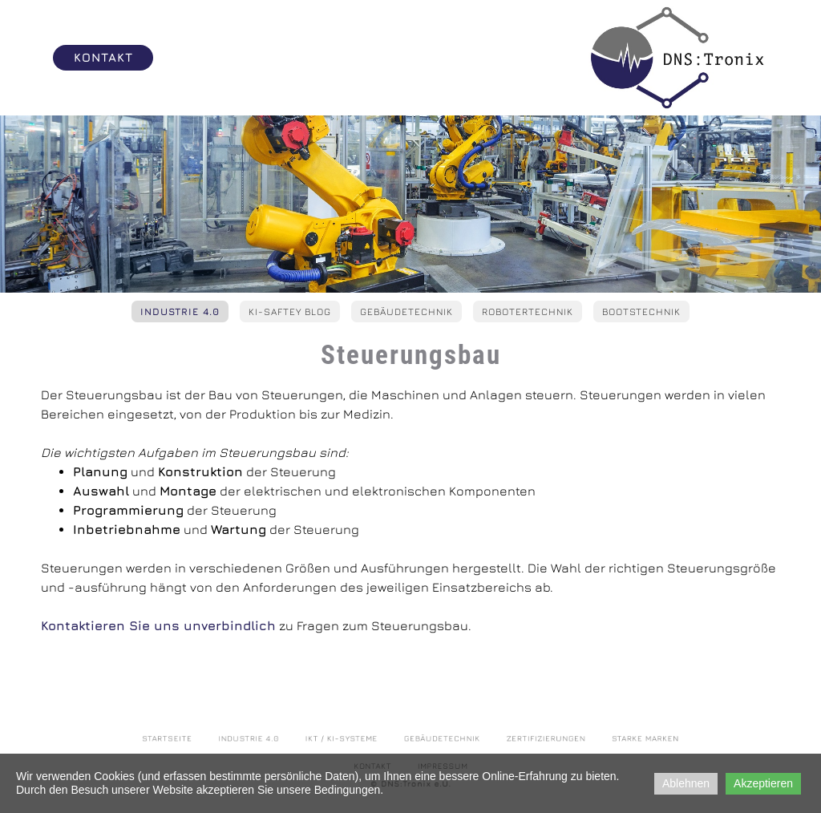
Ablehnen (686, 783)
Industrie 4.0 (180, 311)
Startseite (216, 742)
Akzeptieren (763, 783)
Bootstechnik (641, 311)
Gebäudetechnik (406, 311)
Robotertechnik (527, 311)
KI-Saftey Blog (290, 311)
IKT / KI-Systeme (355, 742)
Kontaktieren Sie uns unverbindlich (158, 625)
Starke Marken (598, 742)
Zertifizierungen (519, 742)
